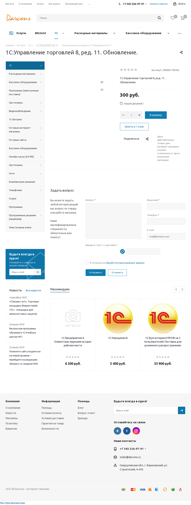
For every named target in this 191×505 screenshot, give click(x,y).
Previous (176, 289)
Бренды (83, 418)
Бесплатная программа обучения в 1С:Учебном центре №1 (22, 332)
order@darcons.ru (130, 457)
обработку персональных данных (125, 262)
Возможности (50, 428)
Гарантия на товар (53, 423)
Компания (13, 401)
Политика (12, 423)
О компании (13, 407)
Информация (51, 401)
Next (182, 289)
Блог (81, 407)
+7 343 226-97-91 (132, 448)
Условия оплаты (52, 413)
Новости (11, 413)
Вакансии (11, 428)
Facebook (127, 431)
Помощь (47, 407)
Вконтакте (117, 431)
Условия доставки (53, 418)
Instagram (136, 431)
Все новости (33, 290)
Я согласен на (117, 262)
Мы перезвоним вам (12, 502)
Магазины (12, 418)
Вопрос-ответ (86, 413)
